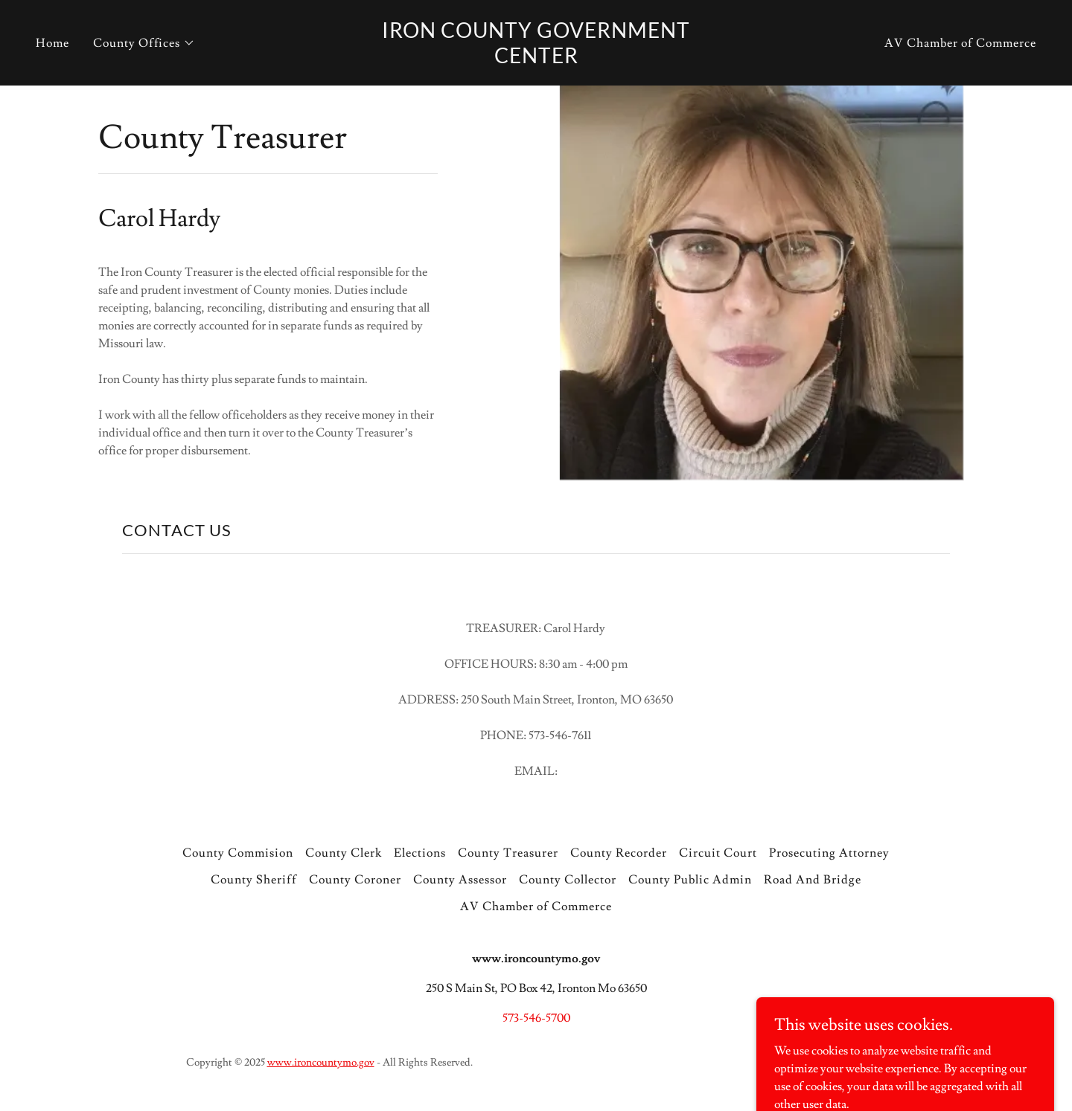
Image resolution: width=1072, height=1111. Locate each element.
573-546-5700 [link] (536, 1018)
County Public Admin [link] (690, 879)
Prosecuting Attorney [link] (829, 853)
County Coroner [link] (355, 879)
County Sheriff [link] (254, 879)
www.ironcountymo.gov (320, 1062)
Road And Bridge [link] (812, 879)
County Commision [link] (237, 853)
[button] (144, 43)
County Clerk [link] (343, 853)
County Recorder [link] (618, 853)
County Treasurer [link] (508, 853)
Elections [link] (420, 853)
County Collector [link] (567, 879)
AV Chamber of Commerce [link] (960, 43)
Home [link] (52, 43)
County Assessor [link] (460, 879)
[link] (536, 59)
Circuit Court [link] (718, 853)
